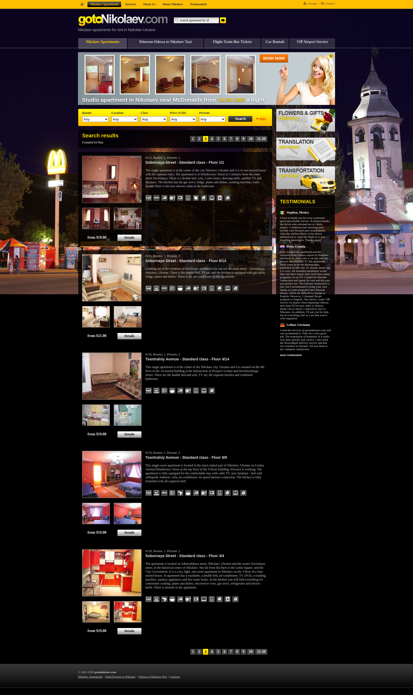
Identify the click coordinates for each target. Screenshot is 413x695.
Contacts (175, 676)
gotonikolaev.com (105, 672)
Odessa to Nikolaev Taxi (153, 676)
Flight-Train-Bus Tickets (232, 42)
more (262, 118)
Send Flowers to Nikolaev (121, 676)
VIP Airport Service (312, 42)
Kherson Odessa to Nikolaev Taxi (165, 42)
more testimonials (291, 354)
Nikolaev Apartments (102, 42)
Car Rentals (275, 42)
